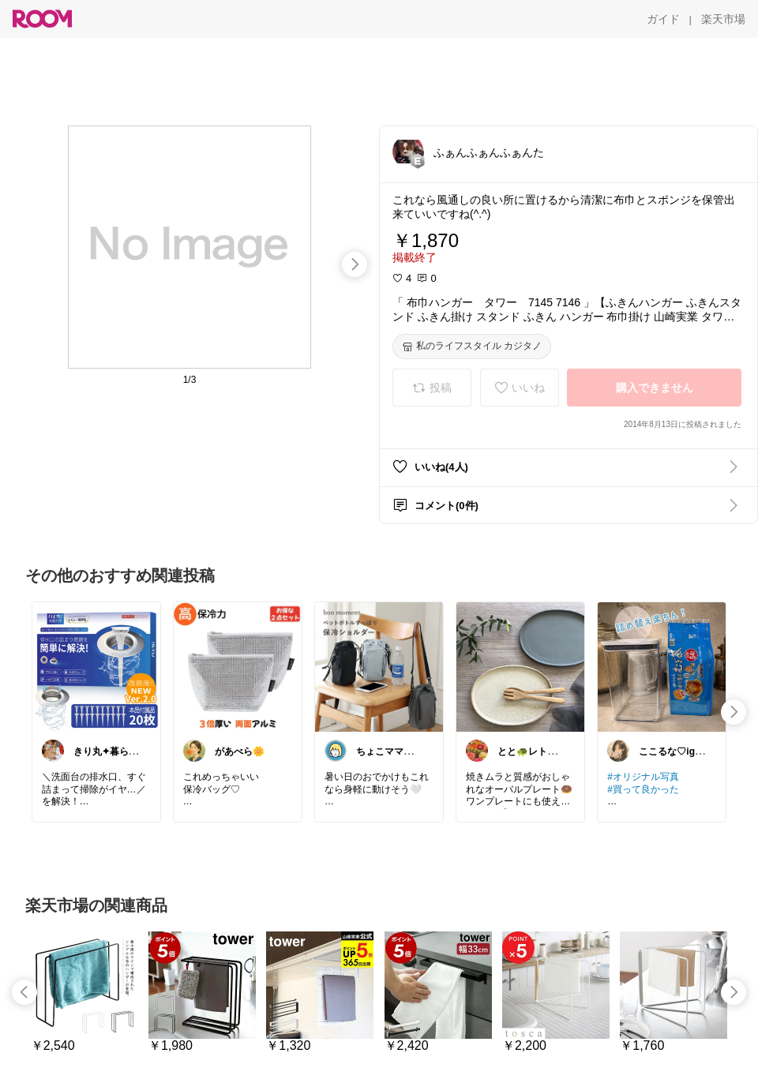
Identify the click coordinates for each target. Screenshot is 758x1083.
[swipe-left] (24, 992)
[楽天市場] (723, 19)
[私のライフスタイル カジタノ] (471, 346)
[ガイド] (663, 19)
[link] (96, 666)
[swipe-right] (354, 264)
